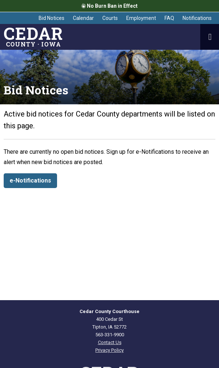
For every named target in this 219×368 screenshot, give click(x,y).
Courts (110, 18)
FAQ (169, 18)
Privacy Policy (109, 350)
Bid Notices (51, 18)
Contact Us (109, 342)
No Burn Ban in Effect (109, 6)
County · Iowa (33, 37)
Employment (141, 18)
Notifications (197, 18)
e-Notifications (30, 180)
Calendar (83, 18)
